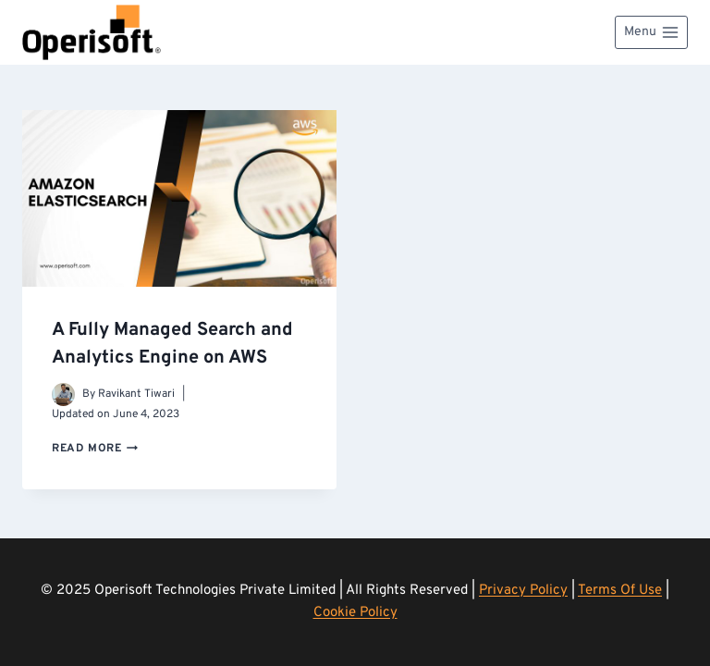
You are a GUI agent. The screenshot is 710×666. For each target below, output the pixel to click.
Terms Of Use (620, 590)
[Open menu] (651, 32)
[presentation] (179, 198)
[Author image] (63, 394)
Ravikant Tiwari (136, 394)
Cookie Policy (355, 613)
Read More (95, 448)
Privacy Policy (523, 590)
